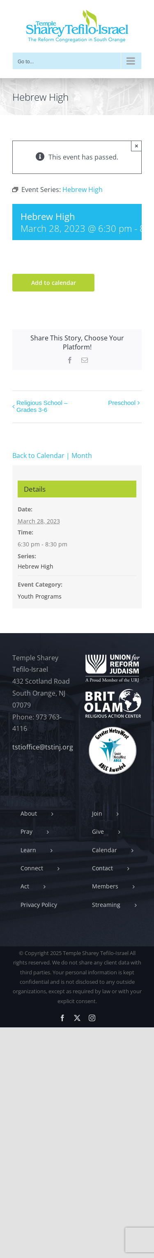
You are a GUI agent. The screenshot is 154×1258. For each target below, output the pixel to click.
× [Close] (136, 145)
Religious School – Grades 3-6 (41, 406)
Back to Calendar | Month (52, 455)
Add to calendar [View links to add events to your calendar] (53, 282)
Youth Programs (40, 596)
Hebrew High (35, 566)
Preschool (122, 402)
